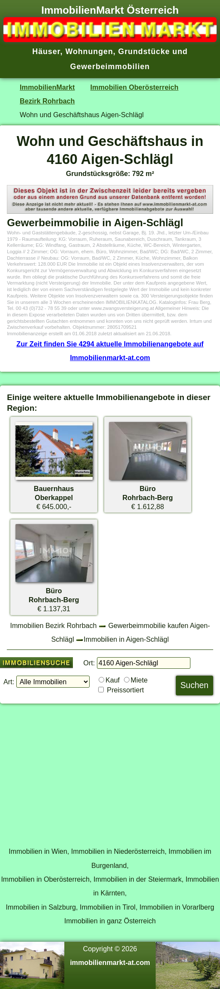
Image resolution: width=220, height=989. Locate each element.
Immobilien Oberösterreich (134, 87)
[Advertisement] (110, 770)
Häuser (46, 51)
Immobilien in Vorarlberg (176, 907)
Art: (8, 682)
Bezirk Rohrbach (47, 101)
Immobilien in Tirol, (109, 907)
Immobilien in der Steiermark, (138, 879)
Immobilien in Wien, (39, 851)
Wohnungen (89, 51)
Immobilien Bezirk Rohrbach (53, 625)
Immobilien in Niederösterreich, (119, 851)
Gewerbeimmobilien (110, 66)
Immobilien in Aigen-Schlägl (126, 639)
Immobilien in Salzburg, (42, 907)
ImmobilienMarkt (47, 87)
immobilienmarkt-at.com (110, 962)
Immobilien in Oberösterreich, (46, 879)
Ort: (89, 663)
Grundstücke (144, 51)
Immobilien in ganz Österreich (110, 921)
